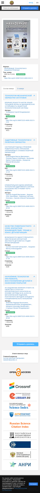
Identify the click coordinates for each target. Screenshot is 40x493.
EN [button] (37, 3)
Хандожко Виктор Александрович (20, 247)
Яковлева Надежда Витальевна (17, 302)
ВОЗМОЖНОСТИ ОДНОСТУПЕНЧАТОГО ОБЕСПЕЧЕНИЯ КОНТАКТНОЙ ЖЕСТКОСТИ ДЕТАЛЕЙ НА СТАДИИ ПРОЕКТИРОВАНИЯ (19, 239)
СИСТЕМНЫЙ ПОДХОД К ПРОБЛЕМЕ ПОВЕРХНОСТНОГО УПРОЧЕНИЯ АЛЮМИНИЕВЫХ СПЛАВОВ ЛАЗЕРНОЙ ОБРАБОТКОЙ (19, 149)
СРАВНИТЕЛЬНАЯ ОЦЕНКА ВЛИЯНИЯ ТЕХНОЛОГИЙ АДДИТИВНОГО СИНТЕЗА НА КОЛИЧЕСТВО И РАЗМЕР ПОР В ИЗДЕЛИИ (19, 187)
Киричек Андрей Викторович (16, 194)
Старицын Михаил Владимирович (17, 308)
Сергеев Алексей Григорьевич (24, 198)
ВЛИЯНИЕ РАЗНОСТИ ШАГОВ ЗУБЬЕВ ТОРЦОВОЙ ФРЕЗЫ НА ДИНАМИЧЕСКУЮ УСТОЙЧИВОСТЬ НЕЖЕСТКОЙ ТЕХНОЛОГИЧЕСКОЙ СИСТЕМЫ (20, 105)
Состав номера (8, 88)
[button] (2, 2)
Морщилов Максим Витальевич (18, 161)
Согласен (33, 484)
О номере (20, 88)
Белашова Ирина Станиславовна (20, 159)
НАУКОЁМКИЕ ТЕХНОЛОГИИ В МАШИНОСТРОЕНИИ (15, 69)
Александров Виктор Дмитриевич (18, 156)
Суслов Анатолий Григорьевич (16, 247)
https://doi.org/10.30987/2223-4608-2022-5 (18, 78)
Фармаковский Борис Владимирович (19, 304)
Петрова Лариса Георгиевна (16, 158)
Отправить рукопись (30, 8)
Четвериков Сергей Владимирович (18, 112)
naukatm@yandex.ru (10, 360)
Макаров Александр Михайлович (17, 306)
